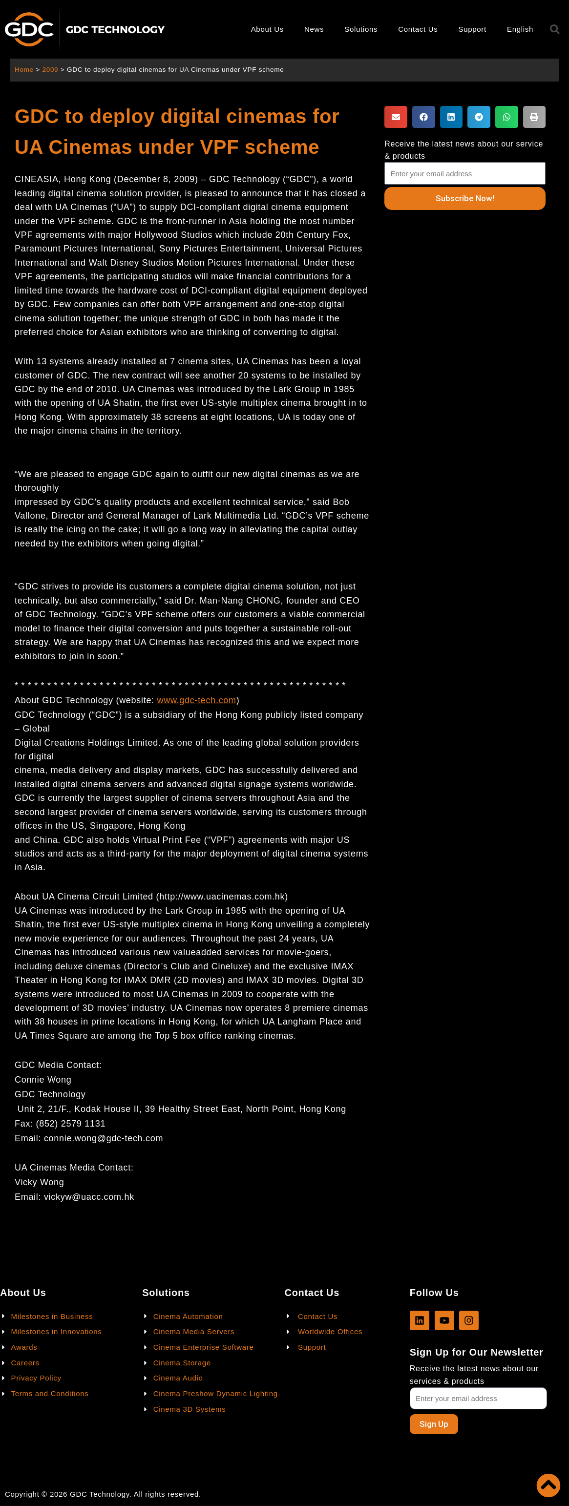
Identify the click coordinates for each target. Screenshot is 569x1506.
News (314, 29)
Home (24, 69)
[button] (395, 117)
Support (472, 29)
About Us (267, 29)
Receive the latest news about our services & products (474, 1374)
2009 (50, 69)
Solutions (361, 29)
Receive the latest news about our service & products (463, 150)
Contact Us (418, 29)
